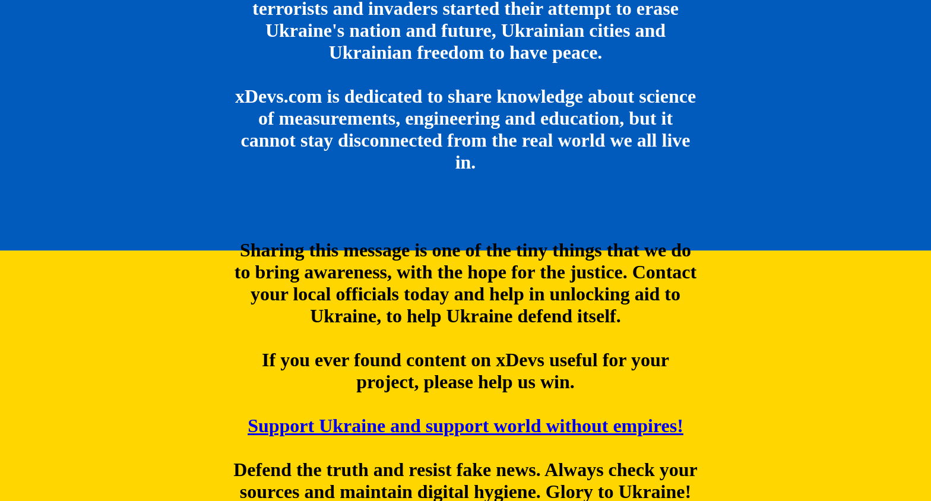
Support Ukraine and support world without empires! (465, 426)
